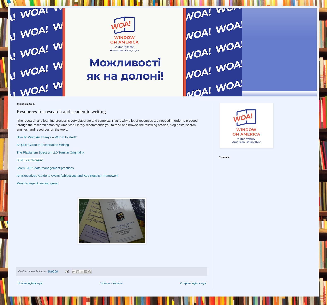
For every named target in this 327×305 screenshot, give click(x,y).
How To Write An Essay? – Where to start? (47, 137)
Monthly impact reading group (38, 183)
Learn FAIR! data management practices (46, 168)
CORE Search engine (30, 160)
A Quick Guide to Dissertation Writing (43, 144)
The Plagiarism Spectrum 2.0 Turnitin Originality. (51, 152)
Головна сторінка (111, 283)
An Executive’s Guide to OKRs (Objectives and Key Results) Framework (67, 175)
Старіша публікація (193, 283)
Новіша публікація (30, 283)
